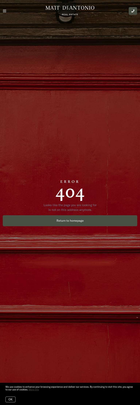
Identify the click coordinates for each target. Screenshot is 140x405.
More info (34, 389)
